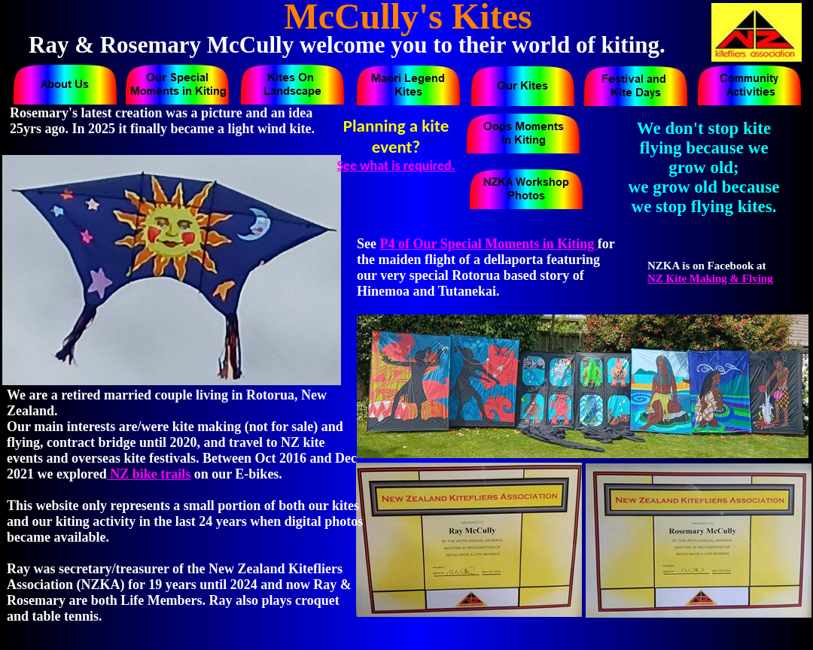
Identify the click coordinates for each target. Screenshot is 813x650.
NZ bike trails (149, 473)
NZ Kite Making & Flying (710, 278)
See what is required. (395, 165)
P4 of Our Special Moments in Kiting (489, 243)
